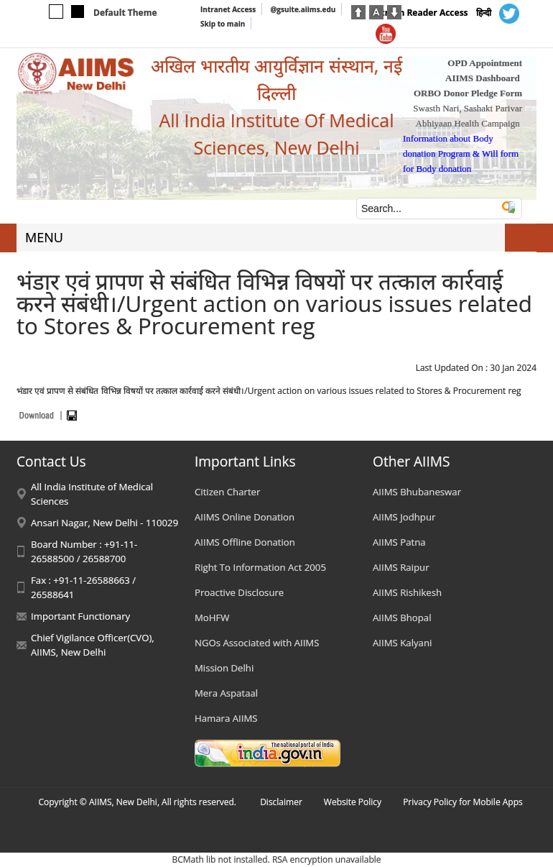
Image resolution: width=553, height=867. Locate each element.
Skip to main (222, 24)
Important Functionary (80, 616)
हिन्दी (483, 12)
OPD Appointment (484, 63)
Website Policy (352, 802)
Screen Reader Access (422, 12)
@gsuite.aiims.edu (302, 9)
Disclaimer (281, 802)
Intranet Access (228, 9)
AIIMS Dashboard (482, 78)
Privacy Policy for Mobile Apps (463, 802)
